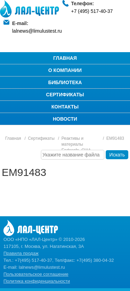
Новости (65, 119)
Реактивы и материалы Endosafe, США (76, 144)
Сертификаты (65, 94)
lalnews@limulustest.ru (37, 31)
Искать (117, 154)
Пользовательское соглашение (35, 274)
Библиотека (65, 82)
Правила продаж (20, 253)
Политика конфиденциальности (36, 281)
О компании (64, 70)
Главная (65, 58)
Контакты (64, 107)
